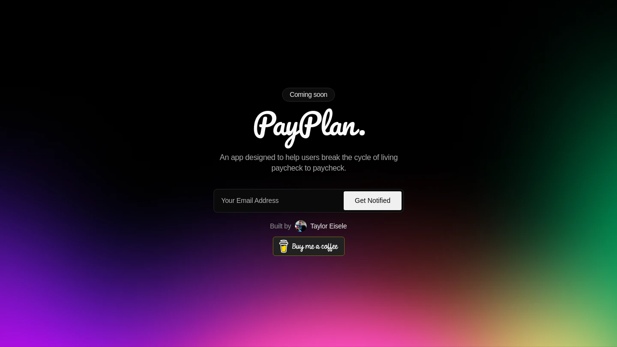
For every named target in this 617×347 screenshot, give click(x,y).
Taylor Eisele (328, 225)
